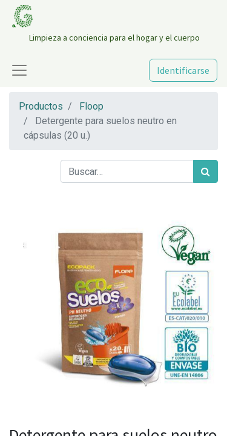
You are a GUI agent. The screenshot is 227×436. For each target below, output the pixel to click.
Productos (41, 106)
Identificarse (183, 70)
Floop (91, 106)
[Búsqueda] (205, 171)
